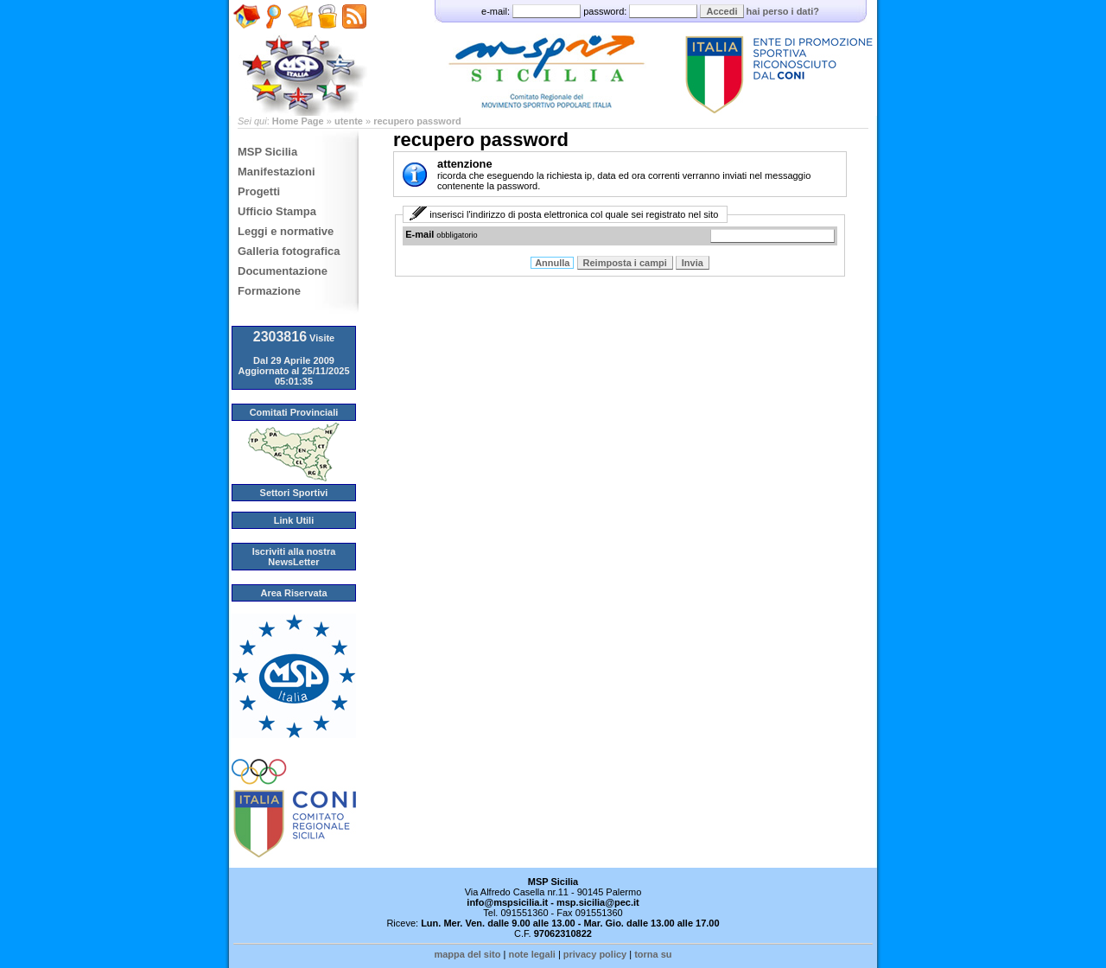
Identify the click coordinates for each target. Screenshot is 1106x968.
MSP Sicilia (267, 151)
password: (641, 11)
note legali (531, 954)
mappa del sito (467, 954)
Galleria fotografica (289, 251)
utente (348, 121)
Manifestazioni (276, 171)
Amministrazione (327, 35)
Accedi (721, 11)
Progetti (259, 191)
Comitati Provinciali (294, 412)
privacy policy (594, 954)
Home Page (246, 40)
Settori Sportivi (294, 492)
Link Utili (294, 520)
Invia (692, 263)
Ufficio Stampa (277, 211)
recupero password (417, 121)
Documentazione (282, 270)
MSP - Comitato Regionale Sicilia (553, 58)
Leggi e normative (286, 231)
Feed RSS (351, 40)
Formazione (269, 290)
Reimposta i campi (625, 263)
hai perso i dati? (783, 11)
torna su (652, 954)
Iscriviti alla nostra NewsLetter (294, 556)
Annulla (552, 263)
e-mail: (532, 11)
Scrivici (300, 35)
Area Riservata (293, 593)
